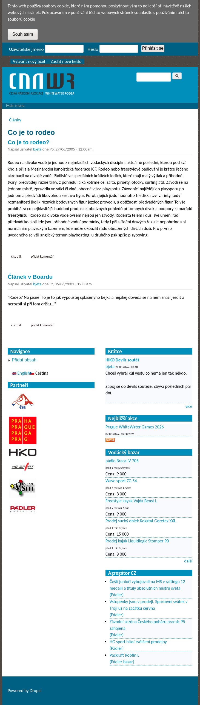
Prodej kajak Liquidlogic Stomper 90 (137, 541)
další (188, 561)
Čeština (39, 373)
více (188, 406)
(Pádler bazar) (122, 661)
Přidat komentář (42, 256)
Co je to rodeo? (29, 142)
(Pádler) (117, 594)
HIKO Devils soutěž (122, 360)
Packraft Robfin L (124, 655)
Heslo (93, 49)
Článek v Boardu (30, 277)
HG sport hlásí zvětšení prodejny (138, 641)
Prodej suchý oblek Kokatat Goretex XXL (140, 520)
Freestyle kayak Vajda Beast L (131, 500)
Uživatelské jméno (26, 49)
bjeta (37, 149)
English (21, 373)
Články (15, 119)
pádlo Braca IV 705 (122, 460)
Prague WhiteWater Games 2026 (134, 427)
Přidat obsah (24, 360)
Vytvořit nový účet (29, 61)
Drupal (36, 690)
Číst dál (17, 256)
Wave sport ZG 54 (121, 480)
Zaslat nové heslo (66, 61)
